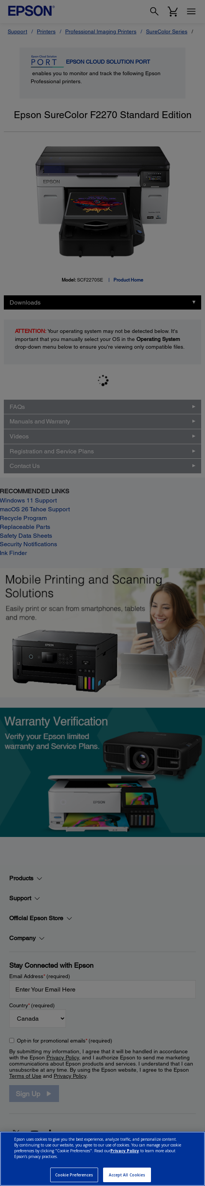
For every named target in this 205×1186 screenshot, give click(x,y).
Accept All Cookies (127, 1175)
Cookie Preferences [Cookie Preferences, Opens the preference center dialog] (74, 1175)
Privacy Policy (124, 1150)
